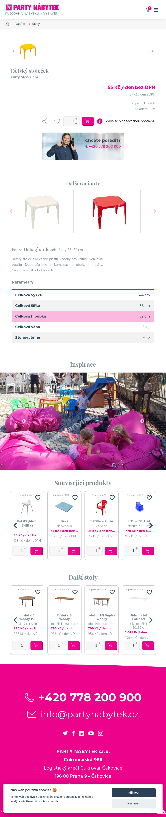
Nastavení (134, 803)
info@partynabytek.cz (90, 714)
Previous (24, 421)
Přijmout (133, 792)
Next (142, 421)
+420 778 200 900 (103, 146)
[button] (15, 525)
